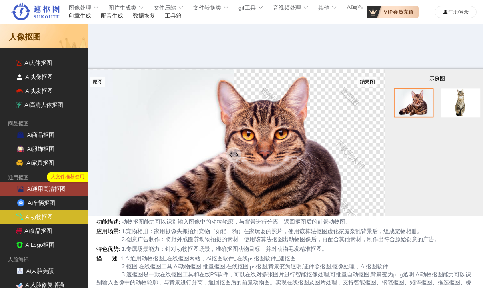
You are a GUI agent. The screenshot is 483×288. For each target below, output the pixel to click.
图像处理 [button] (84, 8)
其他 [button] (327, 8)
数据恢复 (144, 16)
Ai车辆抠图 (35, 203)
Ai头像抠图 (34, 77)
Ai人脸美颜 (35, 271)
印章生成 (80, 16)
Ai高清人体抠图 (39, 105)
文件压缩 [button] (169, 8)
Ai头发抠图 (34, 91)
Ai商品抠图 (35, 134)
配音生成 (112, 16)
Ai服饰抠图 (35, 148)
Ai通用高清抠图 (41, 188)
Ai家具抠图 (35, 163)
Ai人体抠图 (34, 63)
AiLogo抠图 (35, 245)
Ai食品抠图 (34, 231)
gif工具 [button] (250, 8)
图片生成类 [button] (126, 8)
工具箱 (173, 16)
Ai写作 (355, 7)
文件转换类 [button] (211, 8)
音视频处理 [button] (291, 8)
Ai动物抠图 (34, 217)
